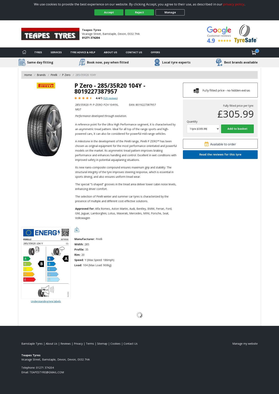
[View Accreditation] (246, 33)
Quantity (192, 121)
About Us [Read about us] (51, 343)
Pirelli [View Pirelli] (54, 75)
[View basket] (254, 52)
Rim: (77, 255)
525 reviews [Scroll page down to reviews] (110, 98)
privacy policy (233, 4)
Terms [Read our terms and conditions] (90, 343)
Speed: (79, 260)
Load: (78, 265)
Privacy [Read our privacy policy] (78, 343)
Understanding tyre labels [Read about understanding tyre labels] (46, 301)
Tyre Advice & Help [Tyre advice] (82, 52)
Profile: (79, 249)
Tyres (38, 52)
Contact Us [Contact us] (134, 52)
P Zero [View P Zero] (66, 75)
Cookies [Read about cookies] (115, 343)
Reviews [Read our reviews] (65, 343)
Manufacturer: (84, 239)
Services (56, 52)
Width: (79, 244)
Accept (109, 12)
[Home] (24, 52)
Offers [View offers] (155, 52)
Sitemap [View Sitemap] (102, 343)
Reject (139, 12)
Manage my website (245, 343)
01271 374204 (91, 37)
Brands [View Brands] (41, 75)
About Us (110, 52)
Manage (170, 12)
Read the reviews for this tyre (220, 154)
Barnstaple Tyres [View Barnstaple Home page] (32, 343)
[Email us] (46, 372)
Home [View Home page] (28, 75)
